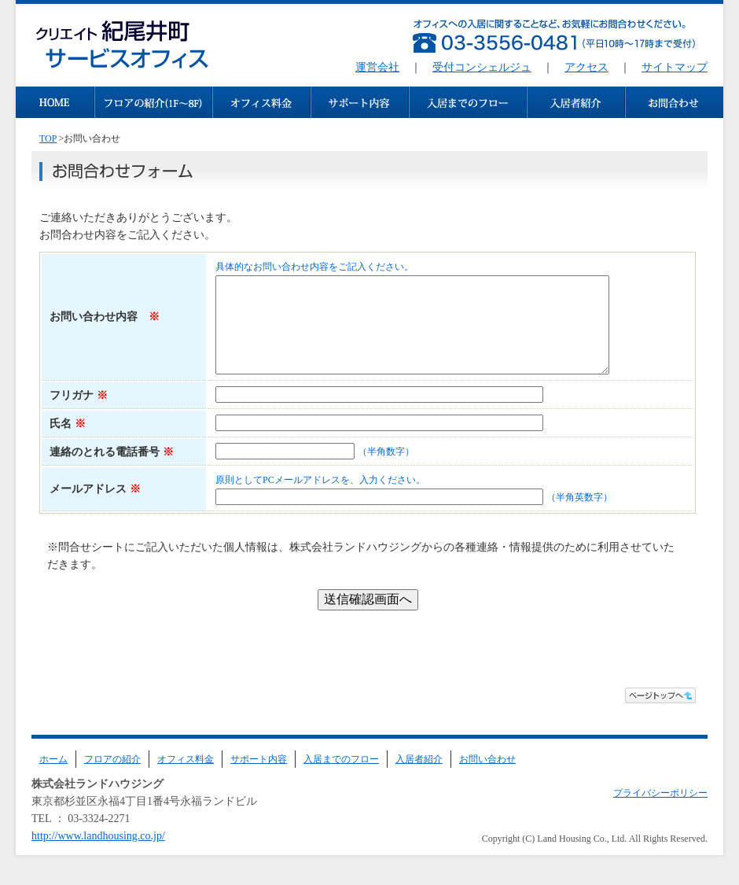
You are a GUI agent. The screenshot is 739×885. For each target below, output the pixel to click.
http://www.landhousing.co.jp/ (98, 855)
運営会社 (377, 67)
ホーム (53, 778)
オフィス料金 (185, 778)
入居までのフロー (341, 778)
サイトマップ (675, 67)
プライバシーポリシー (660, 811)
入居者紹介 (419, 778)
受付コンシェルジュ (481, 67)
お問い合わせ (487, 778)
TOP (48, 138)
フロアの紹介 (112, 778)
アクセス (586, 67)
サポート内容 (258, 778)
